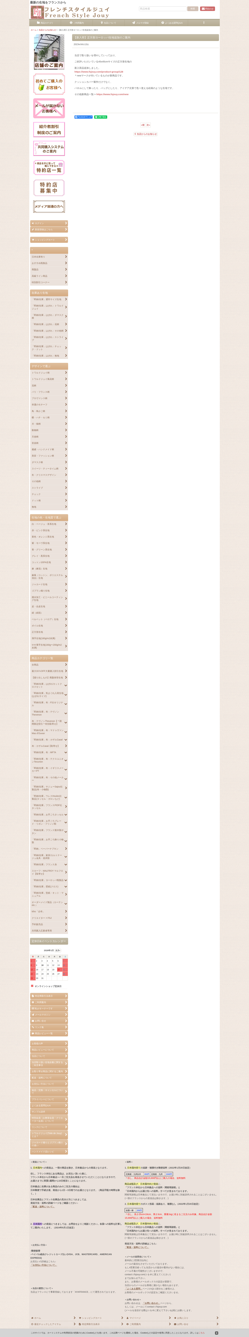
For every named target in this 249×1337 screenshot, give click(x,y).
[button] (204, 23)
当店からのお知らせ (145, 134)
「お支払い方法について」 (43, 1265)
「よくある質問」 (133, 1288)
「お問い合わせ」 (151, 1303)
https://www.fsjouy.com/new (112, 94)
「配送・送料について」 (42, 1206)
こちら (202, 1333)
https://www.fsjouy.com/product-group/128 (98, 71)
